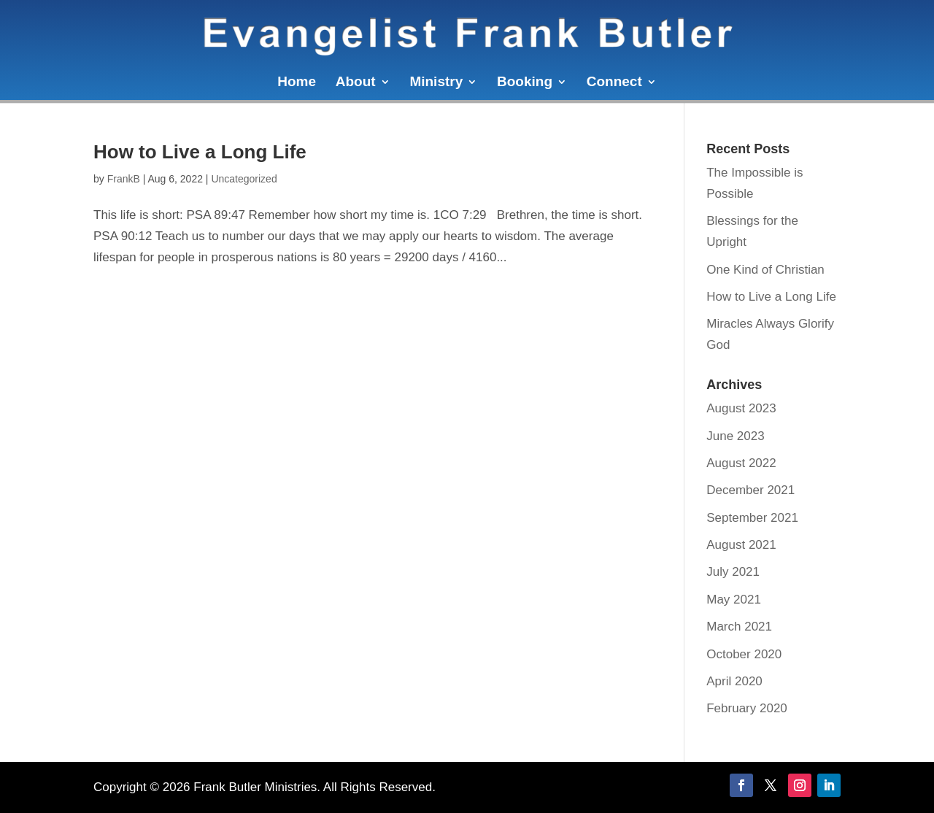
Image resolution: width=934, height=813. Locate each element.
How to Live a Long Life (199, 152)
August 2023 (741, 408)
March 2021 (739, 626)
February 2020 (746, 708)
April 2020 (734, 681)
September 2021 (752, 518)
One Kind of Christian (765, 270)
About (356, 83)
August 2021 (741, 545)
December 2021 (750, 490)
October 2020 (743, 654)
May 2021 (733, 599)
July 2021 (733, 572)
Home (296, 83)
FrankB (123, 179)
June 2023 (735, 436)
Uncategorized (244, 179)
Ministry (436, 83)
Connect (614, 83)
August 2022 (741, 463)
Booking (524, 83)
